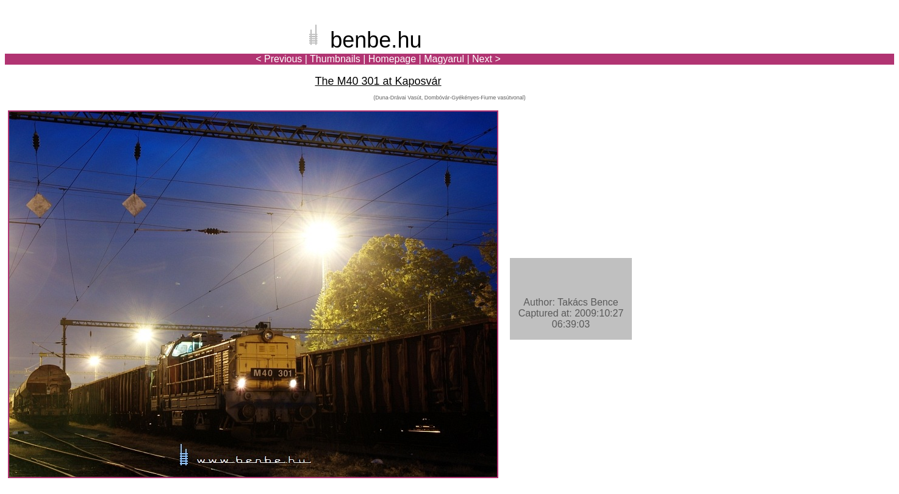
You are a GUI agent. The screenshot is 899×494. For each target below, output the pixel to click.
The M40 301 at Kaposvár (378, 81)
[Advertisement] (822, 51)
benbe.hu (375, 39)
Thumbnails (335, 59)
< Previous (279, 59)
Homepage (392, 59)
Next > (486, 59)
